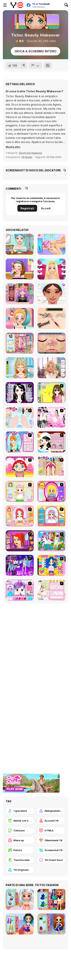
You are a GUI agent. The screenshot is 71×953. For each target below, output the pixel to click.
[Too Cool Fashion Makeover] (20, 540)
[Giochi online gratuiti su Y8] (17, 5)
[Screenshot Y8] (51, 850)
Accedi (46, 208)
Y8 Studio (26, 156)
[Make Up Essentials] (20, 392)
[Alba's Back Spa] (51, 244)
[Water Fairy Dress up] (51, 540)
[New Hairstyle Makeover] (20, 516)
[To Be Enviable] (51, 392)
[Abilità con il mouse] (20, 820)
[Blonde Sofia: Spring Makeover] (51, 343)
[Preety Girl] (20, 590)
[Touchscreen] (20, 860)
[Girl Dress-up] (51, 441)
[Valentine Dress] (51, 417)
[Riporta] (35, 65)
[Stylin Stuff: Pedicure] (51, 466)
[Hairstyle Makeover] (51, 565)
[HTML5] (51, 830)
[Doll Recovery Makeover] (51, 269)
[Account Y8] (51, 820)
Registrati (27, 208)
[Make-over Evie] (20, 441)
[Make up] (20, 840)
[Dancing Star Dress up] (20, 565)
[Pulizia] (20, 850)
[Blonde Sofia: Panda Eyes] (20, 318)
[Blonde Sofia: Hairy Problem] (20, 367)
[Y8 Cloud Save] (51, 860)
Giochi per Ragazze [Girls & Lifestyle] (30, 152)
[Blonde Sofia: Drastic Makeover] (51, 318)
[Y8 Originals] (20, 870)
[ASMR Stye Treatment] (20, 343)
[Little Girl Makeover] (20, 466)
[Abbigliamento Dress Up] (51, 811)
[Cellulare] (20, 830)
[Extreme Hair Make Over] (51, 491)
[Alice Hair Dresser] (20, 491)
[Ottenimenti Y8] (51, 840)
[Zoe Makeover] (51, 590)
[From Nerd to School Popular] (51, 367)
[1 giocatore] (20, 811)
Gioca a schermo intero (35, 51)
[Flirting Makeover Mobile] (20, 244)
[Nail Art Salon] (20, 417)
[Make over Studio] (51, 516)
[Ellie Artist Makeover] (20, 269)
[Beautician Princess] (51, 293)
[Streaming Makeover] (20, 293)
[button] (13, 147)
